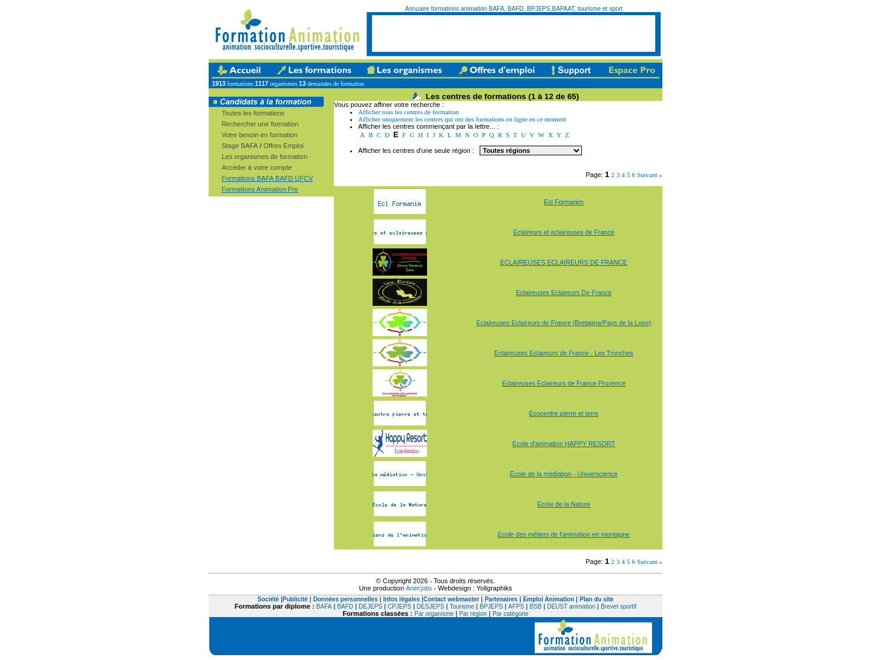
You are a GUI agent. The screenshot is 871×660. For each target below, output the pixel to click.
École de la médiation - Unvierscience (564, 473)
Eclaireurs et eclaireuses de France (563, 232)
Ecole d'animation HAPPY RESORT (563, 443)
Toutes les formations (252, 113)
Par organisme (434, 613)
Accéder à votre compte (256, 167)
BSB (535, 606)
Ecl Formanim (564, 201)
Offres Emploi (284, 145)
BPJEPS (491, 606)
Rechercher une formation (259, 124)
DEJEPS (370, 606)
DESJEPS (431, 606)
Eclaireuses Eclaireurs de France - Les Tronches (563, 353)
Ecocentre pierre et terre (564, 413)
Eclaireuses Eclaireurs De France (564, 292)
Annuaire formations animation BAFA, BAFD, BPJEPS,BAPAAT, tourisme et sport (514, 8)
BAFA (324, 606)
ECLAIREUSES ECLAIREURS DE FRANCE (563, 262)
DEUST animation (571, 606)
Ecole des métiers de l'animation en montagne (564, 534)
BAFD (345, 606)
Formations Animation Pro (259, 189)
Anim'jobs (419, 588)
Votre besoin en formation (259, 134)
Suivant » (649, 174)
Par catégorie (510, 613)
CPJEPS (399, 606)
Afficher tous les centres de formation (408, 111)
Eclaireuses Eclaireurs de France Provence (563, 383)
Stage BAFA (239, 145)
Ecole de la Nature (563, 504)
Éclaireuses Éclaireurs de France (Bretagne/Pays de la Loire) (563, 322)
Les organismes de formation (264, 156)
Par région (473, 613)
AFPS (516, 606)
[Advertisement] (513, 33)
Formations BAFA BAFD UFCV (267, 178)
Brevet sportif (618, 606)
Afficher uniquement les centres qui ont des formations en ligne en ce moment (462, 119)
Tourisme (461, 606)
